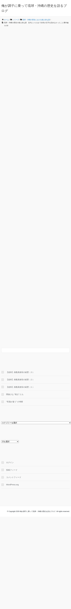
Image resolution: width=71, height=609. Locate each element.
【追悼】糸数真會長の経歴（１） (20, 387)
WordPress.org (12, 485)
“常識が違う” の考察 (14, 402)
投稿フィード (11, 470)
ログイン (10, 462)
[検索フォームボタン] (67, 350)
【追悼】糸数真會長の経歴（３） (20, 372)
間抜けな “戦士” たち (14, 394)
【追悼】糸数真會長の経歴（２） (20, 379)
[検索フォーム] (32, 350)
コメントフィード (13, 477)
